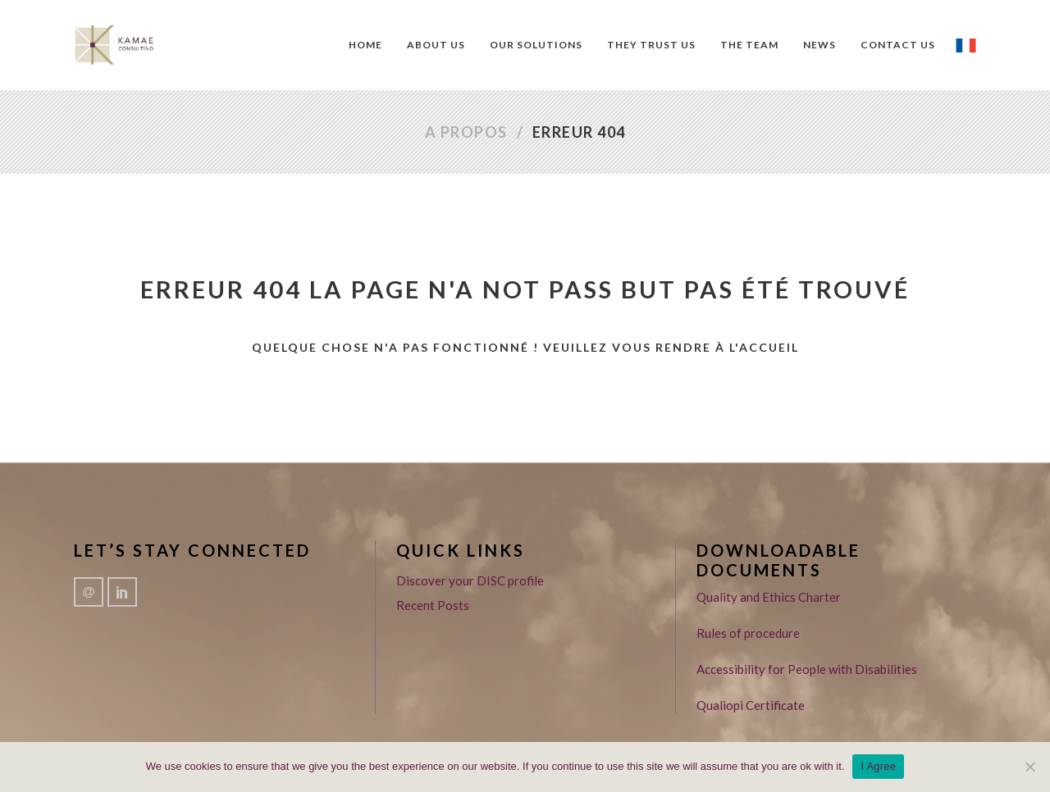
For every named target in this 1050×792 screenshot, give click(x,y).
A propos (466, 132)
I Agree (878, 766)
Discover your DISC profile (470, 580)
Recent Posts (432, 605)
